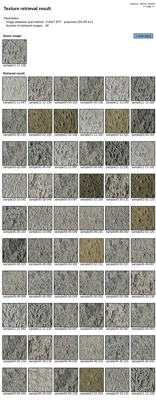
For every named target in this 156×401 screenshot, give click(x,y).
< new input (143, 35)
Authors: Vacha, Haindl (142, 3)
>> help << (149, 6)
